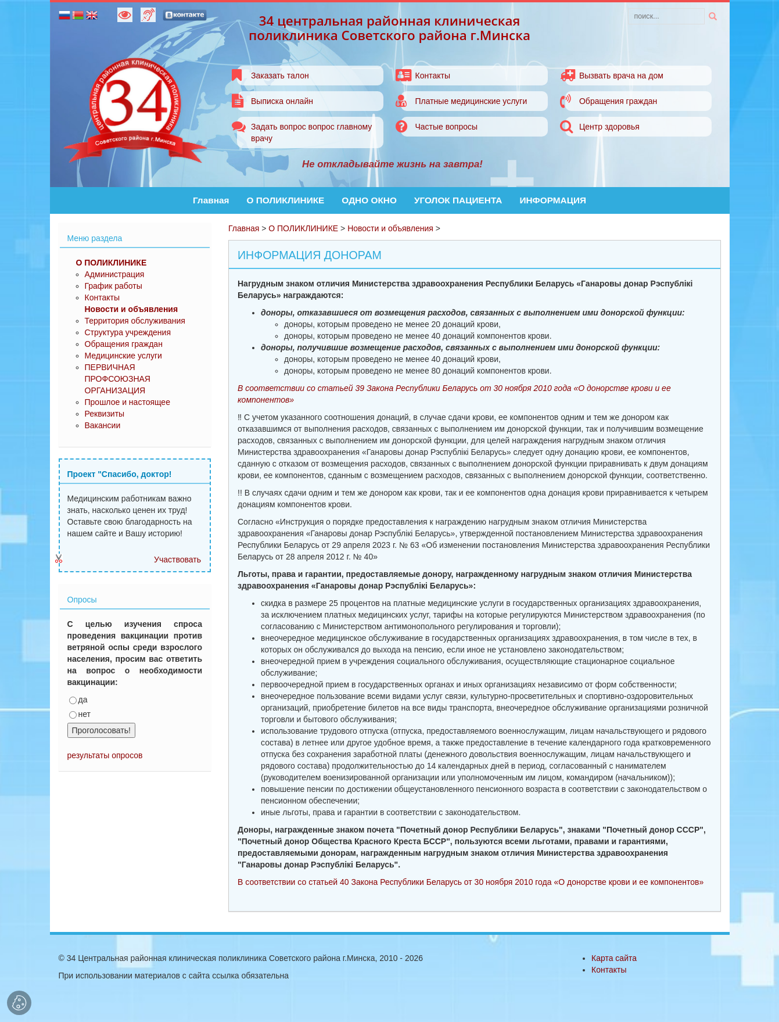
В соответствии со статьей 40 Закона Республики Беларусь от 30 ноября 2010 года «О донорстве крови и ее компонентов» (470, 882)
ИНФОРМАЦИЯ (552, 200)
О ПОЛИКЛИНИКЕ (286, 200)
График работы (113, 286)
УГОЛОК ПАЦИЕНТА (458, 200)
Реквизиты (105, 413)
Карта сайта (614, 958)
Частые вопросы (446, 126)
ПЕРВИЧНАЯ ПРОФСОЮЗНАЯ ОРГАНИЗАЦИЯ (117, 379)
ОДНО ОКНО (369, 200)
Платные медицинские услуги (471, 101)
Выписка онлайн (282, 101)
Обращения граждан (618, 101)
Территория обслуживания (135, 320)
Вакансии (103, 425)
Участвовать (177, 559)
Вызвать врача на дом (621, 75)
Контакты (432, 75)
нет (80, 714)
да (78, 699)
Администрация (115, 274)
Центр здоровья (609, 126)
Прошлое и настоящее (127, 402)
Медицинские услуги (123, 355)
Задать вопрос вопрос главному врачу (311, 132)
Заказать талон (280, 75)
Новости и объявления (390, 228)
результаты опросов (105, 755)
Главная (211, 200)
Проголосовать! (101, 730)
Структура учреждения (128, 332)
